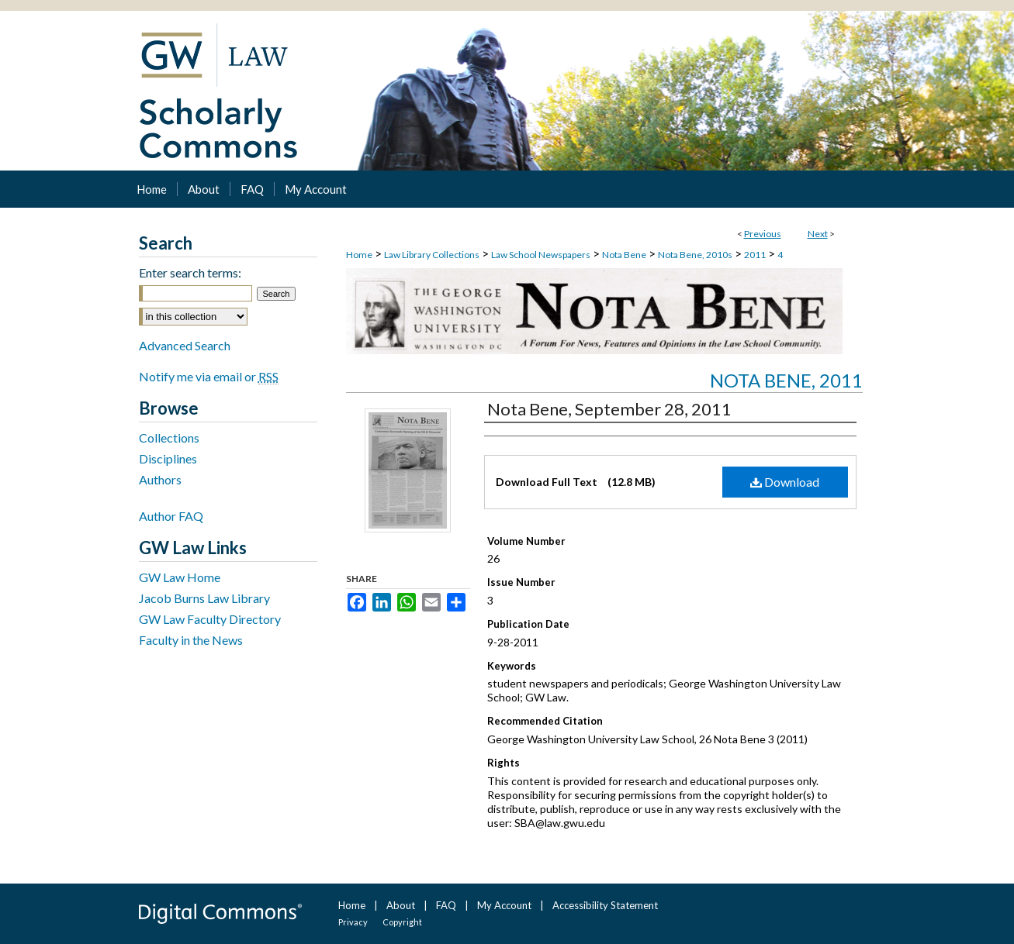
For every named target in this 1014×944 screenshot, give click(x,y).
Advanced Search (184, 345)
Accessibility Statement (605, 905)
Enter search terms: (190, 272)
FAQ (446, 905)
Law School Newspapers (540, 254)
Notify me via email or (209, 376)
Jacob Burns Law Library (204, 598)
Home (359, 254)
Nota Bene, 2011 (786, 380)
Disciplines (168, 458)
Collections (169, 437)
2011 (755, 254)
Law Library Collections (431, 254)
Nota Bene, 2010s (695, 254)
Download (784, 481)
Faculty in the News (191, 639)
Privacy (353, 922)
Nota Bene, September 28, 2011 (609, 408)
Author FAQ (171, 515)
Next (818, 233)
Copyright (402, 922)
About (400, 905)
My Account (504, 905)
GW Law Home (179, 577)
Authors (160, 479)
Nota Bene (624, 254)
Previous (762, 233)
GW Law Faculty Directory (210, 619)
